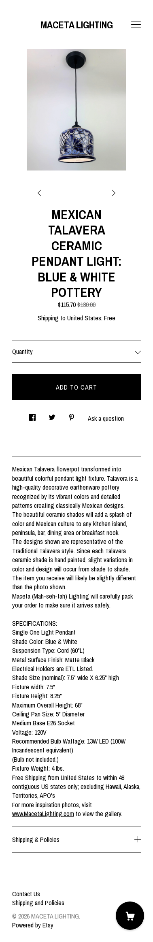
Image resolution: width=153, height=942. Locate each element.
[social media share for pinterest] (71, 415)
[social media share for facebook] (32, 415)
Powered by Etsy (32, 925)
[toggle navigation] (136, 25)
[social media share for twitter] (52, 415)
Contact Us (26, 893)
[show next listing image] (95, 190)
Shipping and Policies (38, 902)
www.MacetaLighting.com (43, 813)
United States (84, 317)
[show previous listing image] (57, 190)
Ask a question (106, 418)
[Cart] (130, 916)
